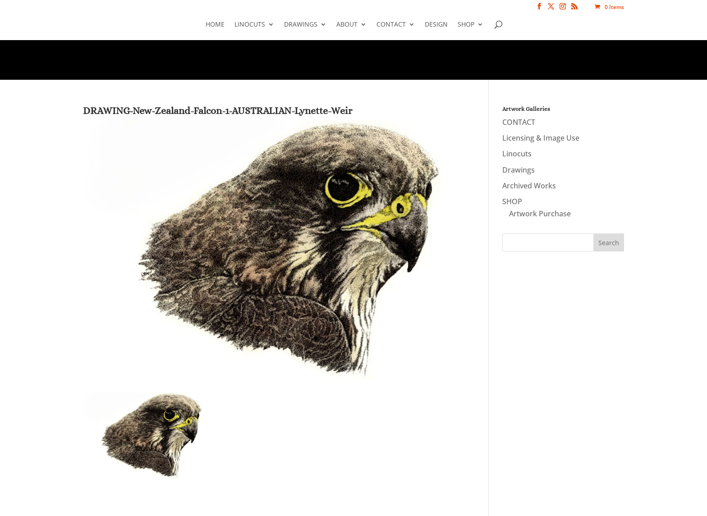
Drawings (300, 24)
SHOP (466, 24)
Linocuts (249, 24)
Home (215, 24)
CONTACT (391, 24)
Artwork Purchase (540, 214)
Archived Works (529, 186)
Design (436, 24)
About (347, 24)
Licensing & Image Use (540, 138)
